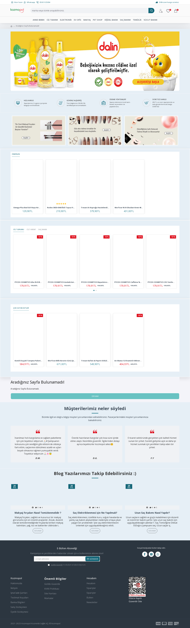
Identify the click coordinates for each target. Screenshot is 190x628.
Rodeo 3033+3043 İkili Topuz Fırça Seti (61, 207)
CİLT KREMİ (31, 229)
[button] (93, 290)
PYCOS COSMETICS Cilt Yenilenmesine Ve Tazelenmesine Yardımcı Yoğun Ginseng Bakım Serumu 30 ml (161, 282)
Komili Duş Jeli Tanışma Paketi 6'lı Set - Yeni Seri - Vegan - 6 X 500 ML (28, 361)
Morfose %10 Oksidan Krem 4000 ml (129, 207)
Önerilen (16, 154)
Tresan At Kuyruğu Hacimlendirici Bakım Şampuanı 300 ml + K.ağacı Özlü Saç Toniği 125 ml (95, 207)
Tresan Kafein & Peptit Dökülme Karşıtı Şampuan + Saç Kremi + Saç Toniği (95, 361)
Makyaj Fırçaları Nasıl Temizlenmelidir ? (38, 512)
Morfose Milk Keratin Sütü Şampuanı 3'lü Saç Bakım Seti (62, 361)
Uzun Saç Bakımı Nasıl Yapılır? (152, 512)
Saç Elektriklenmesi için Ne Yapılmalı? (95, 512)
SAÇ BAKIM (42, 229)
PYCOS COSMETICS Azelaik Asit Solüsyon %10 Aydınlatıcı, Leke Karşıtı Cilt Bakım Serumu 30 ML (62, 282)
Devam (95, 396)
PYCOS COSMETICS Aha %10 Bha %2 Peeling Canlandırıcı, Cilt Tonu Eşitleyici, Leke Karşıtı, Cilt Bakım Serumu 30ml (28, 282)
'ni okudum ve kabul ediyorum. (67, 565)
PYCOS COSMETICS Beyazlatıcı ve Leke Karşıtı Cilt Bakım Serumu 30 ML (95, 282)
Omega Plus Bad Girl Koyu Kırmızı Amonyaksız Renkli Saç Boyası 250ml (27, 207)
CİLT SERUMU (18, 229)
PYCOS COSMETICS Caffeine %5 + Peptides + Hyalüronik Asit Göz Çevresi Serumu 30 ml (128, 282)
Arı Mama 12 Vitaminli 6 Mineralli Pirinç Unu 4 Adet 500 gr (128, 361)
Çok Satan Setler (21, 308)
